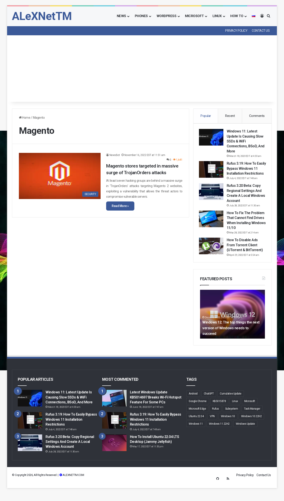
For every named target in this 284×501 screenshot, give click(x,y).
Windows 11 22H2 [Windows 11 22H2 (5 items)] (219, 436)
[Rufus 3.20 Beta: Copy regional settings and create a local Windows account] (212, 198)
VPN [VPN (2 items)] (212, 428)
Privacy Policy (236, 30)
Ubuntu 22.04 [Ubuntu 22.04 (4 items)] (196, 428)
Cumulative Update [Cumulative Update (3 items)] (230, 406)
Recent (230, 116)
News (121, 16)
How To (236, 16)
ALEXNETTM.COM (73, 487)
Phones (141, 16)
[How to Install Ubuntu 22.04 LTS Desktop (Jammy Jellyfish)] (114, 455)
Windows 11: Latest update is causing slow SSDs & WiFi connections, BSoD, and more (246, 142)
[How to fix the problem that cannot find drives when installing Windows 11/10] (212, 225)
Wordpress (167, 16)
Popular (206, 116)
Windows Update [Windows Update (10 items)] (245, 436)
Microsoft (194, 16)
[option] (232, 326)
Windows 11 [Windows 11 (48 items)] (196, 436)
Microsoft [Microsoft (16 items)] (249, 413)
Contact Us (261, 30)
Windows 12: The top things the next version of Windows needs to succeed (231, 340)
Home (24, 117)
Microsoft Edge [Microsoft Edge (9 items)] (197, 421)
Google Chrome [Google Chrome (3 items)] (198, 413)
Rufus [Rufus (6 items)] (215, 421)
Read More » (120, 206)
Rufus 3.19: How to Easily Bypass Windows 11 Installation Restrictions (71, 432)
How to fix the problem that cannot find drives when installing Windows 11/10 (244, 229)
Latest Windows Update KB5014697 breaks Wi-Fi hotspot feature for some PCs (155, 410)
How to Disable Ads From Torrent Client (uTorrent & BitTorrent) (246, 256)
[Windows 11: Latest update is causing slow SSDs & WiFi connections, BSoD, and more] (212, 138)
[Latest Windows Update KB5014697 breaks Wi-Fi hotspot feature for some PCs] (114, 410)
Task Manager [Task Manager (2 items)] (252, 421)
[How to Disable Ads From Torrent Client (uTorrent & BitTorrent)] (212, 257)
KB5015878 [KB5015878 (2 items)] (219, 413)
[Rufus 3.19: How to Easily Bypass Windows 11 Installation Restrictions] (212, 170)
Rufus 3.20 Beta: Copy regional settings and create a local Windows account (70, 454)
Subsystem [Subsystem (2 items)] (231, 421)
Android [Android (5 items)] (193, 406)
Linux (217, 16)
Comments (257, 116)
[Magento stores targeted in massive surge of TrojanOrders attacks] (60, 176)
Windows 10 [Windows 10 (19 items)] (228, 428)
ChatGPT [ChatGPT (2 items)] (209, 406)
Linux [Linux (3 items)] (235, 413)
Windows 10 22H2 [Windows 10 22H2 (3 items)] (251, 428)
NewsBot (114, 155)
